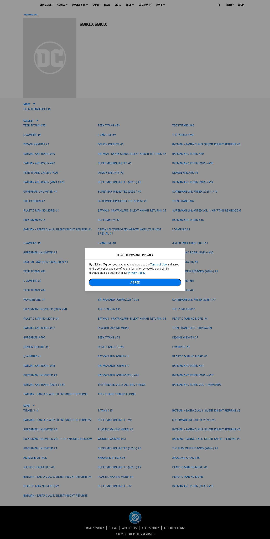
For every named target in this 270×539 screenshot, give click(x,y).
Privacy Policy (136, 272)
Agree (135, 282)
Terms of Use (158, 264)
